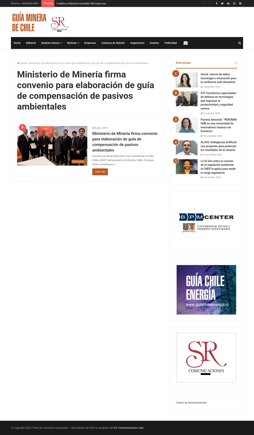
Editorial (31, 42)
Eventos (154, 42)
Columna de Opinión (113, 42)
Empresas (90, 42)
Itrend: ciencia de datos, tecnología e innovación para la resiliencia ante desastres (218, 78)
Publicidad (171, 42)
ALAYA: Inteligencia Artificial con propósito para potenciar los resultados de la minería (218, 146)
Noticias (72, 42)
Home (17, 42)
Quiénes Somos (50, 42)
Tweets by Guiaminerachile (191, 402)
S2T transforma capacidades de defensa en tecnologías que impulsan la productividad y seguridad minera (219, 101)
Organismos (137, 42)
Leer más (100, 171)
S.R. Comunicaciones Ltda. (128, 427)
